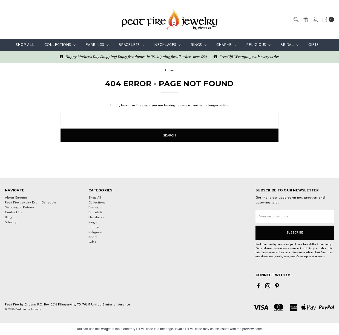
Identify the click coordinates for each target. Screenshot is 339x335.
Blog (8, 217)
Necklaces (167, 45)
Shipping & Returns (20, 207)
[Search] (295, 19)
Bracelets (131, 45)
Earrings (97, 45)
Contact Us (13, 212)
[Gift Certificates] (305, 19)
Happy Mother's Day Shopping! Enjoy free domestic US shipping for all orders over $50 (133, 56)
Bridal (289, 45)
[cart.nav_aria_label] (327, 19)
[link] (169, 168)
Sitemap (11, 222)
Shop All (25, 45)
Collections (60, 45)
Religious (258, 45)
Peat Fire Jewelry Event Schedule (30, 202)
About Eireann (16, 197)
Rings (198, 45)
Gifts (315, 45)
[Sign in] (315, 19)
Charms (226, 45)
